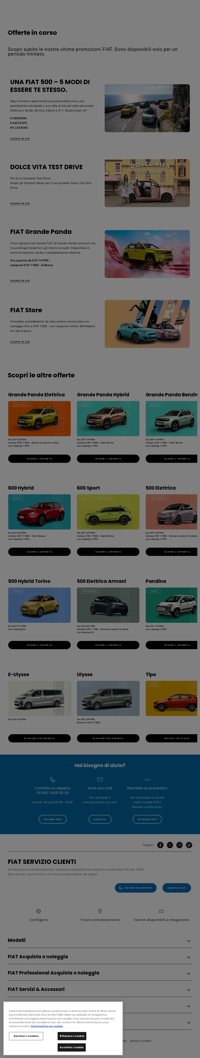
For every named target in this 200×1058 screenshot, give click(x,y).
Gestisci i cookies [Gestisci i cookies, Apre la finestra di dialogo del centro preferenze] (25, 1046)
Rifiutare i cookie (72, 1046)
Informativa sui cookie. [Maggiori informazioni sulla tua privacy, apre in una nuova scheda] (47, 1036)
